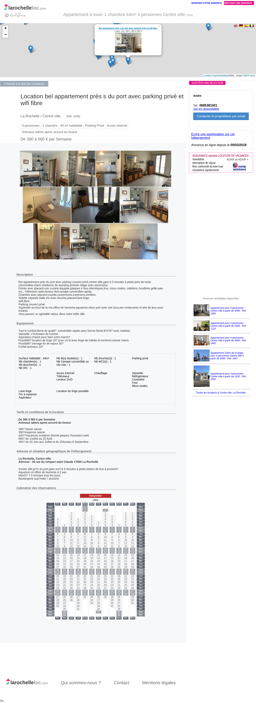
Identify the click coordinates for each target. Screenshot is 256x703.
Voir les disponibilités (206, 109)
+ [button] (5, 29)
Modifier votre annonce (206, 3)
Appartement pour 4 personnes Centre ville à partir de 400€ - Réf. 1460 (228, 311)
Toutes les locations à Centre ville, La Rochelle (221, 392)
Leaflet (207, 75)
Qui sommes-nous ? (81, 682)
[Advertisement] (219, 233)
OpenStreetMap (220, 75)
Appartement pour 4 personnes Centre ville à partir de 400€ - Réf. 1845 (228, 340)
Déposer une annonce (238, 3)
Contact (121, 682)
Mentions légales (159, 682)
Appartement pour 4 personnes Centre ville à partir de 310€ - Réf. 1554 (228, 376)
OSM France (249, 75)
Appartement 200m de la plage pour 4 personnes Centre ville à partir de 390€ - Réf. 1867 (227, 356)
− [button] (5, 35)
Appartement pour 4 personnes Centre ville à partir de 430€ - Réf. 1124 (228, 326)
